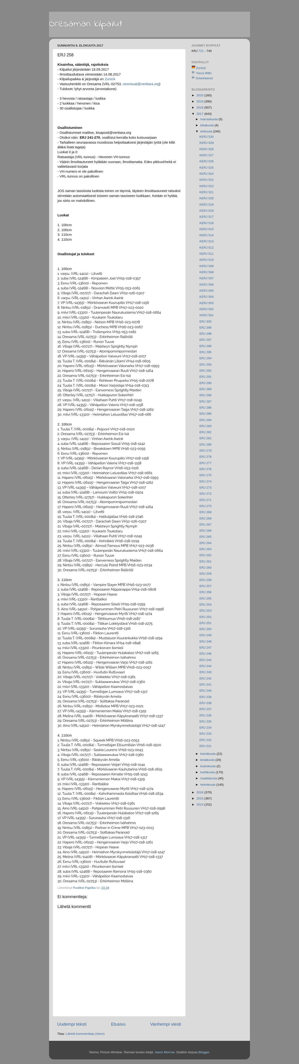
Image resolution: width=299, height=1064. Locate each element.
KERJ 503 (206, 303)
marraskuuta (209, 119)
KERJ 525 (206, 167)
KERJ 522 (206, 186)
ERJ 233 (205, 733)
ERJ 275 (205, 475)
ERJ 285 (205, 413)
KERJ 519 (206, 204)
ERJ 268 (205, 518)
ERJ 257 (205, 586)
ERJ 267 (205, 524)
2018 (200, 107)
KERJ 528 (206, 149)
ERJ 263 (205, 549)
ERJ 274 (205, 481)
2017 (200, 114)
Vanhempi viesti (165, 1024)
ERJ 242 (205, 678)
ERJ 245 (205, 660)
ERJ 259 (205, 573)
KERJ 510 (206, 259)
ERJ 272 (205, 493)
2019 (200, 101)
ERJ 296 (205, 346)
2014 (200, 804)
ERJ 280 (205, 444)
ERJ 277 (205, 463)
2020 (200, 95)
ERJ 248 (205, 641)
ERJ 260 (205, 567)
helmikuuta (208, 784)
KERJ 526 (206, 161)
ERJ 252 (205, 617)
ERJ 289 (205, 389)
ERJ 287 (205, 401)
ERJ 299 (205, 327)
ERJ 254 (205, 604)
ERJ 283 (205, 426)
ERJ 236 (205, 715)
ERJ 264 (205, 543)
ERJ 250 (205, 629)
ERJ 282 (205, 432)
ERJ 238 (205, 703)
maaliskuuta (209, 778)
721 (201, 51)
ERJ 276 (205, 469)
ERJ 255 (205, 598)
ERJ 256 (205, 592)
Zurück (110, 79)
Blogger (204, 1052)
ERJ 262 (205, 555)
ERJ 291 (205, 376)
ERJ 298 (205, 333)
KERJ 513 (206, 241)
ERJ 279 (205, 450)
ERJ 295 (205, 352)
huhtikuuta (208, 772)
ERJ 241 (205, 684)
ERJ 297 (205, 339)
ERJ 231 (205, 746)
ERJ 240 (205, 690)
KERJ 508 (206, 272)
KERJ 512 (206, 247)
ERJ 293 (205, 364)
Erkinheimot (204, 78)
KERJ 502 (206, 309)
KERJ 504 (206, 296)
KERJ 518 (206, 210)
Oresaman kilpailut (86, 24)
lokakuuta (207, 125)
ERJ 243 (205, 672)
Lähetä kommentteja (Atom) (85, 1033)
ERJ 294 (205, 358)
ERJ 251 (205, 623)
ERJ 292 (205, 370)
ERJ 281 (205, 438)
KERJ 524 (206, 173)
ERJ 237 (205, 709)
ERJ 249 (205, 635)
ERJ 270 (205, 506)
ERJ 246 (205, 653)
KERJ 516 (206, 223)
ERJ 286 (205, 407)
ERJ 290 (205, 383)
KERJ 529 (206, 143)
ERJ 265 (205, 536)
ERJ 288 (205, 395)
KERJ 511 (206, 253)
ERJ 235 (205, 721)
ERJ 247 (205, 647)
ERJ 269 (205, 512)
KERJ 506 (206, 284)
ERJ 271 (205, 500)
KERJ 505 (206, 290)
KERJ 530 (206, 136)
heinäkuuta (208, 753)
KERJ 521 (206, 192)
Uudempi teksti (71, 1024)
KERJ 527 (206, 155)
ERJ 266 (205, 530)
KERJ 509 (206, 266)
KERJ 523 (206, 180)
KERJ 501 (206, 315)
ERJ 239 (205, 697)
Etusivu (118, 1024)
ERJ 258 (205, 580)
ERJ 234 (205, 727)
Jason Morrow (164, 1052)
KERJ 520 (206, 198)
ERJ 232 (205, 740)
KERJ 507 (206, 278)
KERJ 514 (206, 235)
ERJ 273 (205, 487)
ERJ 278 (205, 456)
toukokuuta (208, 766)
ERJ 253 (205, 610)
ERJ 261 (205, 561)
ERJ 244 (205, 666)
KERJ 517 (206, 216)
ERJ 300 (205, 321)
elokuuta (206, 131)
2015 (200, 798)
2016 (200, 792)
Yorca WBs (204, 73)
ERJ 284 (205, 420)
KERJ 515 (206, 229)
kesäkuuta (207, 760)
